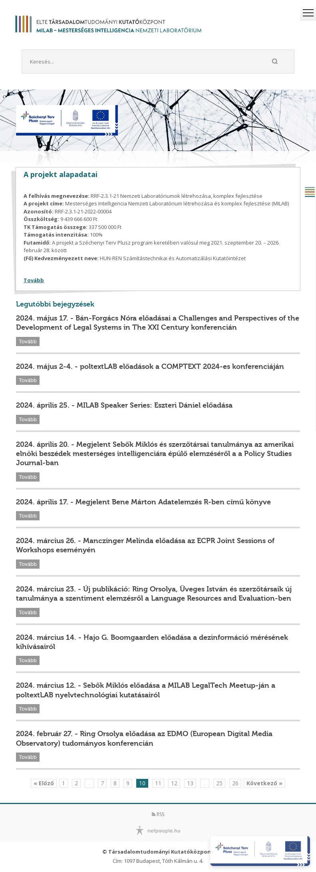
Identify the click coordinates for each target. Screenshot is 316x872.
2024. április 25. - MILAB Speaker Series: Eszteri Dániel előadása (124, 405)
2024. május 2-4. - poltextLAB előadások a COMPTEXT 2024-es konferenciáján (150, 366)
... (89, 783)
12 (174, 783)
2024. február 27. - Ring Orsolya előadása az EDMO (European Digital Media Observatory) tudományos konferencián (144, 738)
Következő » (264, 783)
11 (158, 783)
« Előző (44, 783)
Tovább (34, 280)
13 (190, 783)
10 (142, 783)
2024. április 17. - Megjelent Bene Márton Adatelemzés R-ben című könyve (143, 502)
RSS (158, 814)
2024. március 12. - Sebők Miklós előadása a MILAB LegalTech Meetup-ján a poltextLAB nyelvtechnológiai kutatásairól (145, 690)
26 (235, 783)
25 (219, 783)
